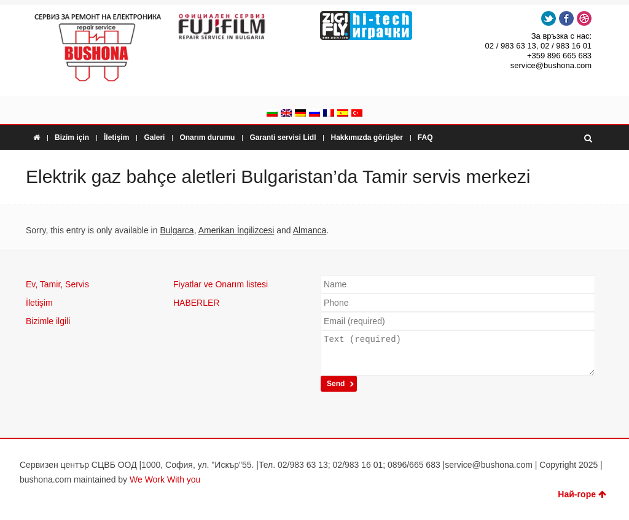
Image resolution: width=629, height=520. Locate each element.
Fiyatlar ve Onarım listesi (220, 284)
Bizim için (72, 137)
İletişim (116, 137)
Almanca (309, 230)
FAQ (425, 137)
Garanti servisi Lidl (282, 137)
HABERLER (196, 303)
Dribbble (584, 18)
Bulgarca (176, 230)
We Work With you (165, 479)
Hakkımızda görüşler (366, 137)
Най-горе (582, 494)
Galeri (154, 137)
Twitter (548, 18)
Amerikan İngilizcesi (236, 230)
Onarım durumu (207, 137)
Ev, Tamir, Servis (57, 284)
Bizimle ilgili (48, 321)
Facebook (566, 18)
